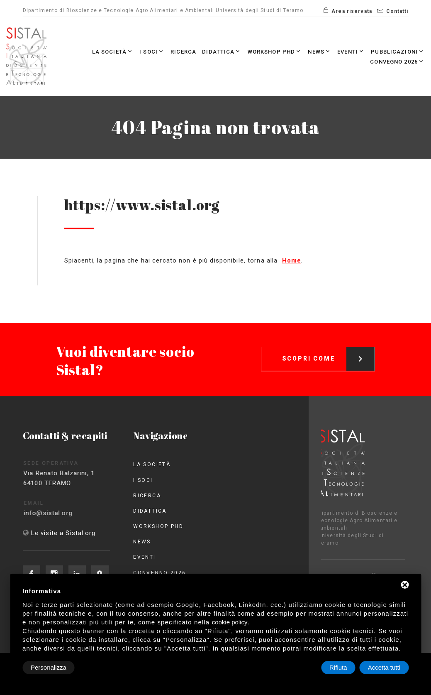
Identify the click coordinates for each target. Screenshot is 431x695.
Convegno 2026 (397, 61)
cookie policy (230, 622)
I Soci (152, 51)
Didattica (221, 51)
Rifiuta (338, 667)
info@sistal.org (56, 513)
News (319, 51)
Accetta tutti (384, 667)
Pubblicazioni (398, 51)
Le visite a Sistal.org (63, 533)
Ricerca (183, 52)
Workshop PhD (275, 51)
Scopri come (328, 352)
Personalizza (48, 667)
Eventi (351, 51)
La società (113, 51)
